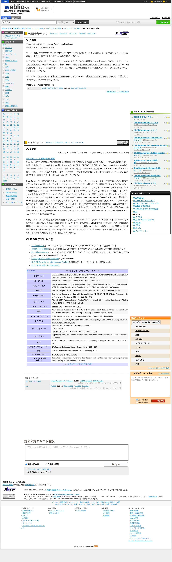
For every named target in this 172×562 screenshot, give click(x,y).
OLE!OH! (137, 222)
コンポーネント (32, 80)
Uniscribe (81, 361)
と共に (73, 76)
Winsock (55, 300)
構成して (50, 80)
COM (51, 53)
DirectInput (91, 284)
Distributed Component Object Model (85, 316)
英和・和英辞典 (32, 1)
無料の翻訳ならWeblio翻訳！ (46, 9)
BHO (98, 291)
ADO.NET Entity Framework (113, 294)
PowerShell (90, 310)
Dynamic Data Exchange (68, 351)
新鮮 (137, 335)
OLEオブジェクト (140, 231)
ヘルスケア (9, 83)
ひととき (138, 347)
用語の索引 (63, 34)
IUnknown (69, 381)
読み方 (29, 47)
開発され (100, 61)
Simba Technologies (40, 249)
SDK (97, 249)
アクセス (39, 56)
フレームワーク (53, 201)
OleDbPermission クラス (145, 183)
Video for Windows (112, 287)
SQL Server (119, 207)
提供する (98, 64)
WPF (106, 274)
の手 (30, 56)
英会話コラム (11, 189)
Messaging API (57, 306)
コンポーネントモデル (39, 316)
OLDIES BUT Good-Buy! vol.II (146, 203)
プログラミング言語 (53, 28)
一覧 (64, 364)
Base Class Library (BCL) (61, 320)
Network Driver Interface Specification (106, 300)
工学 (7, 67)
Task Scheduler (102, 310)
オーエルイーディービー (44, 47)
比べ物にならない (142, 331)
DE (119, 64)
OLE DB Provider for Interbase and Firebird (50, 262)
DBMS (69, 252)
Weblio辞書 (153, 497)
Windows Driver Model (60, 326)
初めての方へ (155, 18)
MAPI (44, 88)
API (65, 56)
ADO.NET (98, 294)
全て (4, 45)
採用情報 (106, 515)
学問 (7, 74)
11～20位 (146, 322)
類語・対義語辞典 (17, 1)
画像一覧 (82, 34)
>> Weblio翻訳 (164, 373)
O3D (72, 88)
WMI (83, 310)
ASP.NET (55, 341)
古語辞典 (69, 1)
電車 (7, 57)
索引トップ (54, 34)
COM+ (59, 316)
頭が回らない (140, 327)
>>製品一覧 (84, 388)
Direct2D (76, 274)
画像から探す (54, 513)
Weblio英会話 (11, 192)
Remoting (93, 341)
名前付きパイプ (52, 88)
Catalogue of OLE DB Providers (45, 259)
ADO (46, 76)
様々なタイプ (111, 53)
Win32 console (57, 310)
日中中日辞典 (45, 1)
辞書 (5, 1)
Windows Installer (62, 313)
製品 (29, 28)
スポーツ (8, 90)
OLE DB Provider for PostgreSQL (45, 265)
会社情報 (106, 513)
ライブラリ (38, 321)
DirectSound (66, 281)
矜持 (137, 364)
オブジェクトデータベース (110, 172)
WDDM (55, 332)
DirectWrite (56, 358)
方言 (7, 103)
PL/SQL (53, 386)
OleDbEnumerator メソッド (146, 122)
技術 (81, 53)
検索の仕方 (26, 513)
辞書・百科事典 (11, 106)
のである (107, 64)
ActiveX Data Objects (60, 76)
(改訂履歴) (56, 497)
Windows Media (98, 287)
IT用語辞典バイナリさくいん (60, 490)
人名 (7, 99)
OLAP (55, 249)
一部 (43, 80)
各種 (82, 68)
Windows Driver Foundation (80, 326)
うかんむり (139, 360)
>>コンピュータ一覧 (92, 383)
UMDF (60, 329)
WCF (79, 306)
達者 (137, 352)
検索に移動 (50, 159)
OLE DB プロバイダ (142, 117)
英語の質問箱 (11, 196)
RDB (45, 64)
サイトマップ (27, 523)
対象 (53, 64)
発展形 (88, 61)
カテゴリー (91, 34)
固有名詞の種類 (19, 28)
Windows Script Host (72, 310)
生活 (7, 80)
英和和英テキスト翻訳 (39, 441)
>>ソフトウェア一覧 (113, 388)
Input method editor (104, 358)
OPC (90, 297)
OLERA (136, 225)
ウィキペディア (35, 142)
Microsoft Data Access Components (101, 76)
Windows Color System (118, 274)
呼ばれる (76, 61)
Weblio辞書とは (28, 510)
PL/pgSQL (77, 386)
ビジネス (8, 48)
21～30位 (156, 322)
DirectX (54, 284)
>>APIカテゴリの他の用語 (118, 91)
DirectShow (109, 284)
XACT (87, 281)
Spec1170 (82, 88)
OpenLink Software (39, 252)
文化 (7, 77)
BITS (60, 303)
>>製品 (80, 383)
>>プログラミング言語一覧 (111, 383)
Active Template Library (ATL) (112, 320)
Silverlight (102, 341)
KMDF (54, 329)
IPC (38, 351)
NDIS (62, 332)
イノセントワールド (143, 343)
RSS (96, 546)
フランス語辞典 (135, 525)
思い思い (138, 339)
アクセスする (121, 68)
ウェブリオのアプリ (56, 510)
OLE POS (137, 217)
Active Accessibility (59, 354)
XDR (103, 291)
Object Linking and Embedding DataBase (55, 44)
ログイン (145, 1)
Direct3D (84, 274)
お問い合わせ (81, 510)
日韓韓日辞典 (58, 1)
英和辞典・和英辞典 (137, 515)
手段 (91, 64)
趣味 (7, 86)
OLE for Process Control (143, 220)
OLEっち (137, 228)
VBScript (92, 291)
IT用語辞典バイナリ (37, 33)
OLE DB (84, 297)
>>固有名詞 (74, 388)
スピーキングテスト (14, 202)
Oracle (110, 207)
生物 (7, 93)
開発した (99, 53)
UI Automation (72, 354)
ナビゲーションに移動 (35, 159)
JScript (84, 291)
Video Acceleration (78, 284)
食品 (7, 96)
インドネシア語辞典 (137, 528)
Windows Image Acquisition (62, 277)
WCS (119, 341)
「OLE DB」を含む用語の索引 (39, 469)
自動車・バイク (11, 61)
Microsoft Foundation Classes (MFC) (86, 320)
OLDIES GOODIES (141, 206)
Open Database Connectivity (56, 61)
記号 (5, 180)
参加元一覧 (166, 18)
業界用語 (8, 51)
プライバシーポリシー (30, 520)
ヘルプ (168, 1)
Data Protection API (95, 335)
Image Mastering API (58, 381)
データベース (61, 68)
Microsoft (43, 53)
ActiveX (66, 316)
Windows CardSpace (79, 335)
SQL (39, 175)
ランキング (73, 34)
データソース (106, 68)
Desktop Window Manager (62, 274)
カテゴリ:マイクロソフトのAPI (80, 364)
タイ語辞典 (134, 530)
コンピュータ (38, 28)
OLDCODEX (138, 198)
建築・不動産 (10, 70)
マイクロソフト (80, 162)
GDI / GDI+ (98, 274)
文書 (86, 68)
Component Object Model (66, 53)
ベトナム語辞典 (135, 533)
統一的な (77, 64)
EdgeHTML (64, 291)
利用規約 (25, 518)
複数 (62, 64)
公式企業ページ (108, 510)
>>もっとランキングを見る (158, 368)
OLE (115, 64)
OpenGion (85, 386)
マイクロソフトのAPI (71, 28)
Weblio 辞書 (158, 1)
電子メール (73, 68)
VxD (95, 332)
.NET (39, 342)
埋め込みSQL (68, 386)
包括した (97, 68)
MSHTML (55, 291)
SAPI (76, 88)
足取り (138, 356)
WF (53, 344)
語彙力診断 (10, 199)
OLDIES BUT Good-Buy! (144, 200)
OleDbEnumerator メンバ (145, 130)
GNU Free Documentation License (66, 494)
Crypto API (56, 335)
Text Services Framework (71, 358)
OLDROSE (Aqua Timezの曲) (146, 209)
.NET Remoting (98, 381)
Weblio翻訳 (134, 518)
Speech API (95, 281)
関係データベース (39, 172)
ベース (87, 53)
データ (121, 53)
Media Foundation (78, 287)
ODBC (40, 61)
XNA (88, 287)
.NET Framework (106, 316)
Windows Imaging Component (85, 277)
